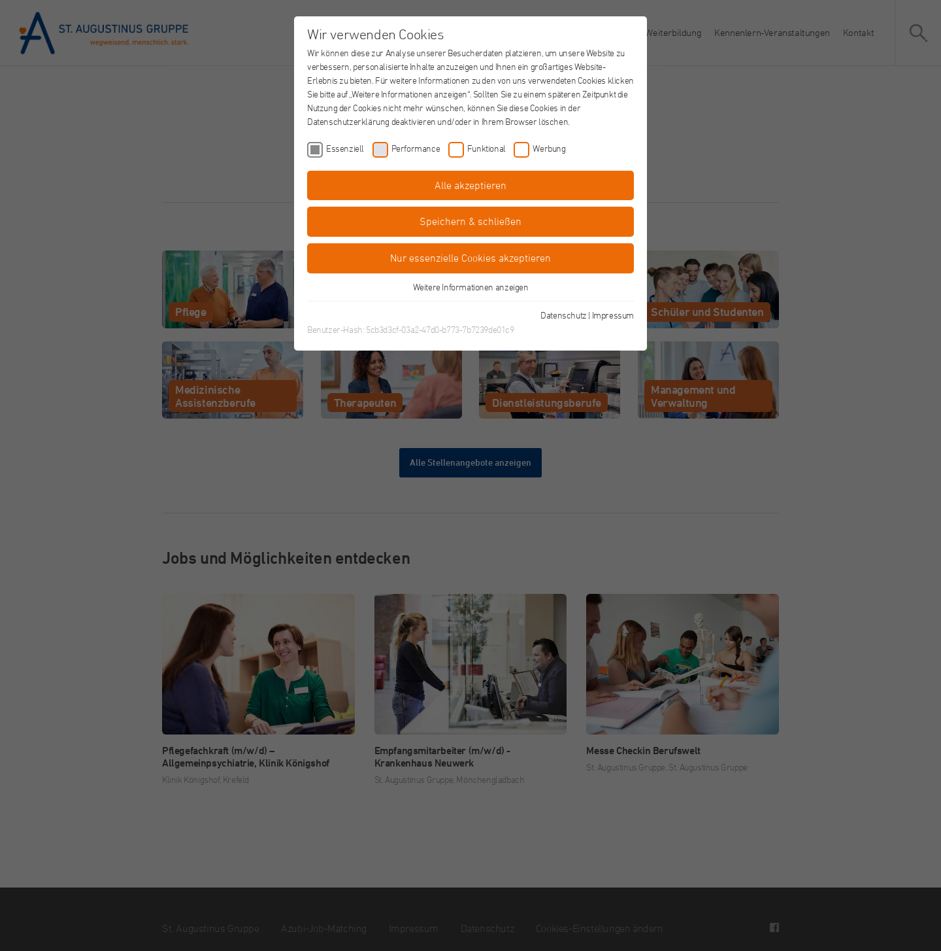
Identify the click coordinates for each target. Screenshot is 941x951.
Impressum (613, 314)
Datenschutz (563, 314)
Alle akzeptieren (470, 185)
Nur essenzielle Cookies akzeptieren (470, 258)
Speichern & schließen (470, 221)
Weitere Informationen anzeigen (471, 286)
